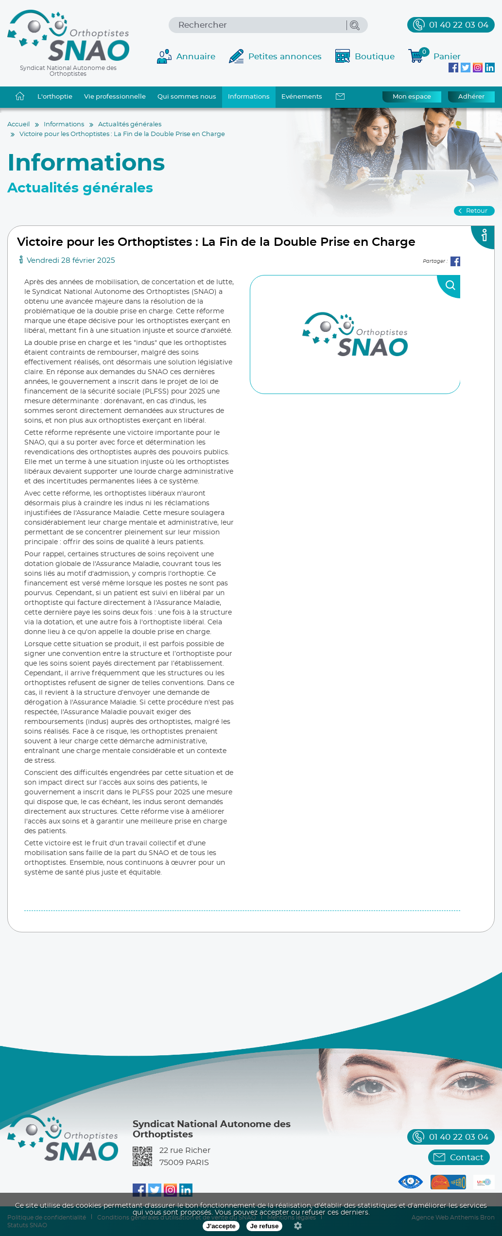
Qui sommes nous (186, 97)
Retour (476, 211)
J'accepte (221, 1226)
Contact (467, 1157)
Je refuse (264, 1226)
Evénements (301, 97)
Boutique (375, 56)
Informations (249, 97)
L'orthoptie (54, 97)
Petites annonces (285, 56)
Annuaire (195, 56)
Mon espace (412, 97)
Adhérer (471, 97)
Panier (440, 55)
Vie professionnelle (115, 97)
